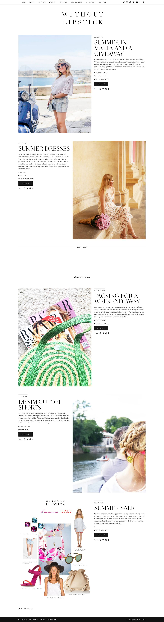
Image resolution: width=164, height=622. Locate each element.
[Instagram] (127, 2)
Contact (42, 619)
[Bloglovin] (140, 2)
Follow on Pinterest (82, 277)
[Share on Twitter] (103, 89)
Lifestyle (63, 2)
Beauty (52, 2)
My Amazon (90, 2)
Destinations (76, 2)
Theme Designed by (136, 619)
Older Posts (25, 609)
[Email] (143, 2)
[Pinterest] (130, 2)
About (32, 2)
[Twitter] (124, 2)
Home (23, 2)
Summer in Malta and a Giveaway (113, 48)
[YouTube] (134, 2)
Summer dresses (44, 148)
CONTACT (102, 2)
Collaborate (52, 619)
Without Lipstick (30, 619)
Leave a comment (101, 79)
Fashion (42, 2)
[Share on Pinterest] (106, 89)
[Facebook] (137, 2)
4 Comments (23, 429)
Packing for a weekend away (117, 298)
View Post (101, 84)
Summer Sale (114, 508)
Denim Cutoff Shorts (40, 404)
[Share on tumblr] (109, 89)
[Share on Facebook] (100, 89)
